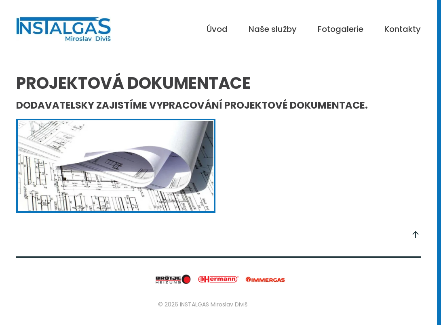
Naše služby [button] (273, 29)
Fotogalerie (340, 29)
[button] (415, 234)
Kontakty (402, 29)
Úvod (217, 29)
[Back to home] (63, 29)
